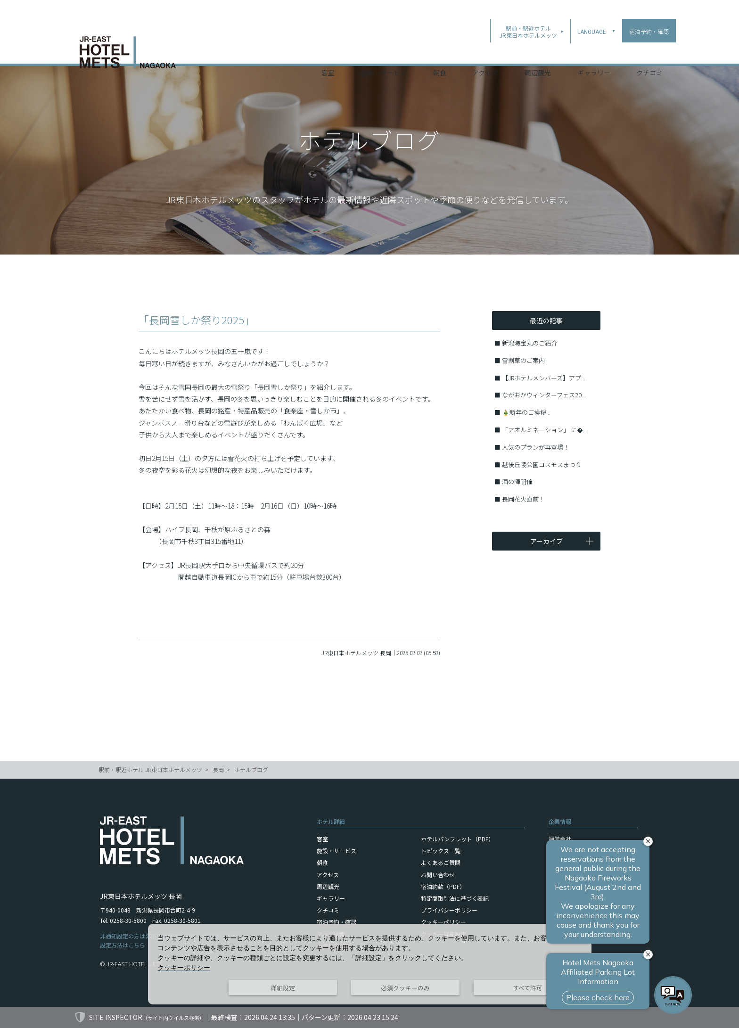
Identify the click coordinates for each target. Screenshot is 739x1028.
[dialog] (369, 964)
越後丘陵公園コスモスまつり (542, 464)
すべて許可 (527, 987)
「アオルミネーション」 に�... (544, 429)
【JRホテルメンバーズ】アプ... (543, 377)
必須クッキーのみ (405, 987)
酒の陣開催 (517, 481)
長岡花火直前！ (523, 498)
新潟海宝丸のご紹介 (529, 342)
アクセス (485, 51)
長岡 (218, 769)
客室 (328, 51)
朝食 (439, 51)
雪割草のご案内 (523, 360)
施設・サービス (384, 51)
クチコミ (649, 51)
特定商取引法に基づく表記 (455, 898)
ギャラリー (593, 51)
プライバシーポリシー (449, 910)
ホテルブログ (251, 769)
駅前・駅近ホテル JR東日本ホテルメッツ (150, 769)
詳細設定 (283, 987)
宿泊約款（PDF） (443, 886)
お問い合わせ (438, 875)
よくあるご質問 (440, 862)
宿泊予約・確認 (336, 922)
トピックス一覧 (440, 851)
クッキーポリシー (443, 922)
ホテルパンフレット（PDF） (457, 839)
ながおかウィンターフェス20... (544, 394)
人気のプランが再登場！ (535, 447)
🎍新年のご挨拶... (526, 412)
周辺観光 (538, 51)
